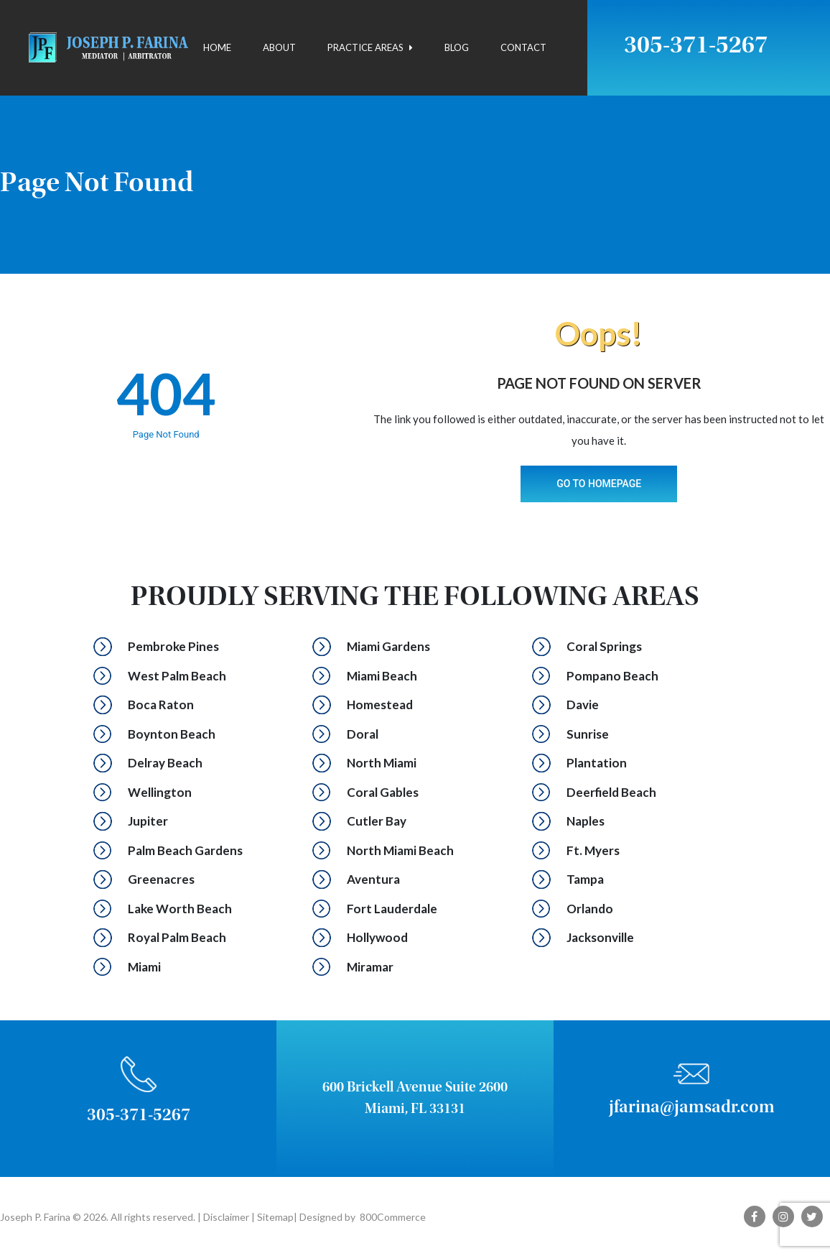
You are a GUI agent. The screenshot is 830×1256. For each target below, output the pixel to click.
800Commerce (393, 1217)
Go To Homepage (598, 483)
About (279, 47)
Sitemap (274, 1217)
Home (217, 47)
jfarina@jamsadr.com (692, 1108)
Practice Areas (370, 47)
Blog (456, 47)
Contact (523, 47)
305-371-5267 (696, 47)
